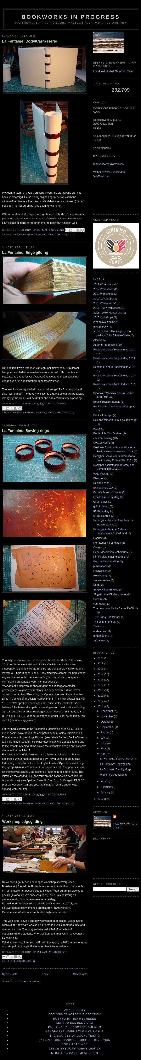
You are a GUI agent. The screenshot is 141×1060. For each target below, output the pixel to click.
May (104, 748)
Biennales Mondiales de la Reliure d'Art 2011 (44, 234)
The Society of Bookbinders (75, 1035)
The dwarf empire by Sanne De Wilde (115, 608)
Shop (96, 584)
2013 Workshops (103, 293)
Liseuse (98, 537)
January (106, 792)
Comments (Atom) (29, 981)
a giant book (100, 326)
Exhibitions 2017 (103, 487)
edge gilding (100, 473)
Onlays (97, 547)
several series (101, 580)
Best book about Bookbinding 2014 (114, 375)
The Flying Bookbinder (106, 617)
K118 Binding (101, 511)
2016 (100, 679)
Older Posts (80, 974)
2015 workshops (103, 298)
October (106, 721)
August (105, 732)
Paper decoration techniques (110, 552)
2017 (100, 674)
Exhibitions (99, 482)
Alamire (97, 340)
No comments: (57, 403)
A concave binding (104, 321)
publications (100, 566)
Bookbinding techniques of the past (114, 406)
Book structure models (106, 401)
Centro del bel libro (74, 1022)
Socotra (98, 599)
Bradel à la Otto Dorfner (107, 433)
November (107, 716)
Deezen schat (101, 442)
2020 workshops (103, 317)
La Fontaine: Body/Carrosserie (29, 41)
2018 (100, 668)
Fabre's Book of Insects (107, 492)
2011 (100, 706)
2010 (100, 798)
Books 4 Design (102, 415)
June (104, 743)
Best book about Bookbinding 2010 (114, 349)
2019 (100, 663)
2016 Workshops (103, 303)
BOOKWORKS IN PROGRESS (71, 17)
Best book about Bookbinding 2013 (114, 366)
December (107, 710)
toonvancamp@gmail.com (108, 164)
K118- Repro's (102, 515)
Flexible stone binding (106, 497)
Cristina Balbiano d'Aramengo (74, 1027)
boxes (97, 428)
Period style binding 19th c (109, 556)
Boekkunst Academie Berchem (74, 1014)
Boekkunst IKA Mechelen (74, 1018)
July (103, 737)
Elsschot (98, 478)
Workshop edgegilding (22, 822)
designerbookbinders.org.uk (75, 1048)
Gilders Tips (100, 501)
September (108, 727)
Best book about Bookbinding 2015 (114, 384)
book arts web (75, 1044)
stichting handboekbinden (74, 1052)
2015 (100, 684)
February (106, 786)
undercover (100, 631)
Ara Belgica (74, 1009)
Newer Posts (9, 974)
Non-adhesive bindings (107, 542)
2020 (100, 658)
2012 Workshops (103, 289)
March (105, 781)
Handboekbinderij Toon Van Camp (113, 71)
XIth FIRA (99, 640)
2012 (100, 701)
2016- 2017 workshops (107, 307)
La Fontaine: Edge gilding (25, 253)
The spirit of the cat (104, 621)
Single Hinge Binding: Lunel (109, 594)
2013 (100, 695)
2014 (100, 690)
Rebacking (99, 570)
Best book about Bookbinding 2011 (114, 358)
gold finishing (101, 506)
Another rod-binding (105, 344)
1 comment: (57, 230)
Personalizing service (106, 561)
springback (99, 603)
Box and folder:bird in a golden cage (114, 419)
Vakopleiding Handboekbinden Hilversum (75, 1040)
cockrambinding (102, 438)
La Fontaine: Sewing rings (25, 431)
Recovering (100, 575)
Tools (96, 626)
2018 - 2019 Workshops (107, 312)
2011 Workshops (24, 961)
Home (45, 974)
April (104, 753)
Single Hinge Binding (105, 589)
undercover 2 (101, 635)
